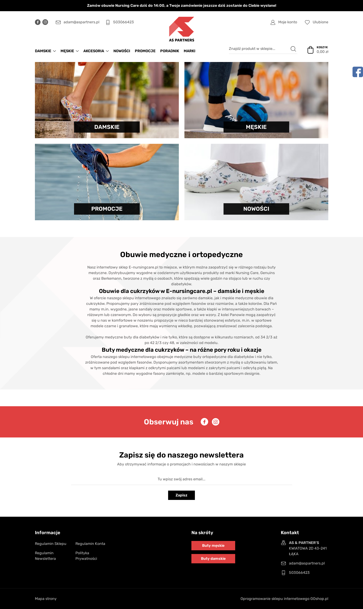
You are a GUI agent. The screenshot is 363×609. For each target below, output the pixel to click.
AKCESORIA (93, 51)
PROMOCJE (145, 51)
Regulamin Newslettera (45, 556)
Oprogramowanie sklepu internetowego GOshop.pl (284, 598)
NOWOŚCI (121, 51)
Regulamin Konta (90, 543)
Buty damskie (213, 558)
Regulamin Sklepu (50, 543)
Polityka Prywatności (86, 556)
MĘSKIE (67, 51)
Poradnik (169, 51)
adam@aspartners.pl (81, 22)
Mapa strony (46, 598)
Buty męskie (213, 545)
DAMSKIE (43, 51)
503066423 (123, 22)
